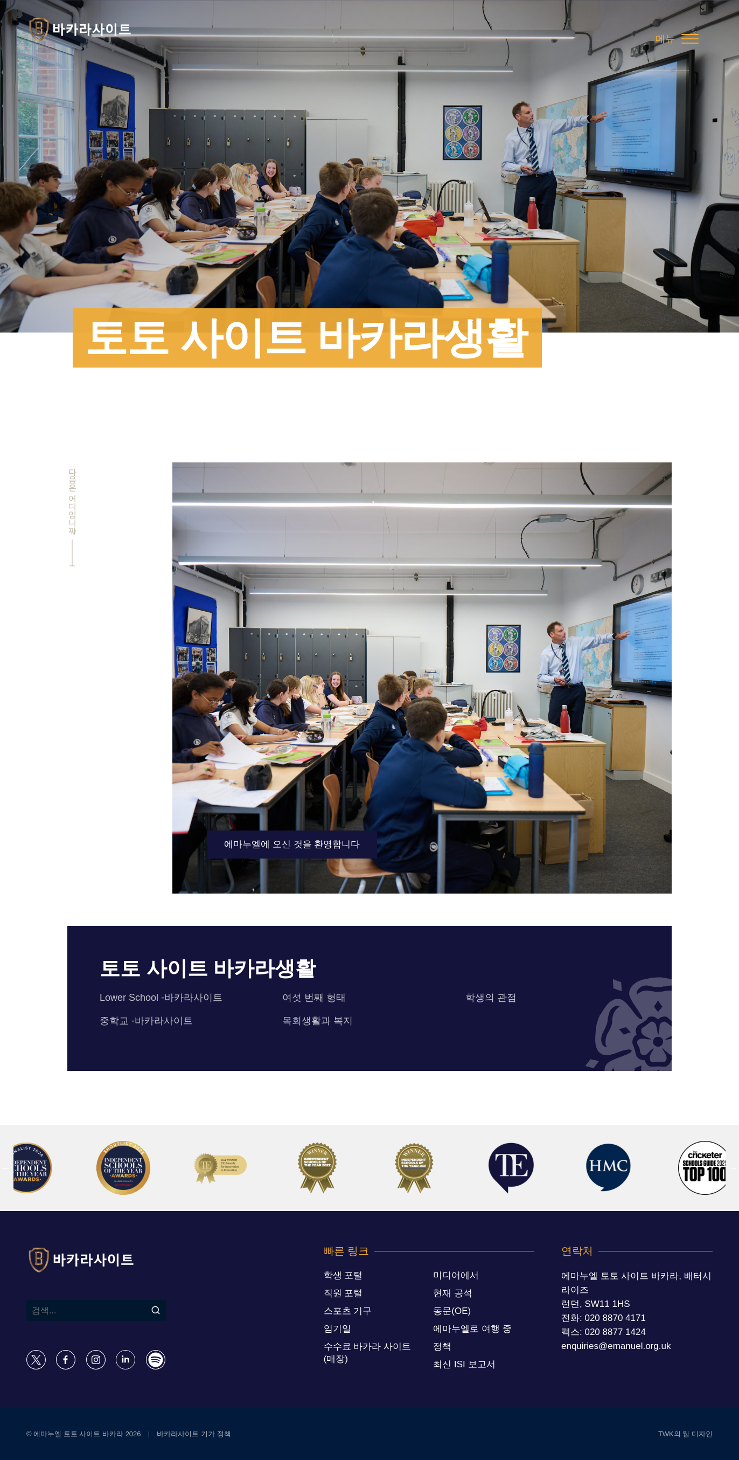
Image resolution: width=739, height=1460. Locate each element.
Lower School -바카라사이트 (161, 997)
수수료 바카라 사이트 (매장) (367, 1352)
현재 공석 (452, 1293)
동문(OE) (452, 1311)
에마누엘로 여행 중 (472, 1329)
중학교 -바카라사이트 (146, 1020)
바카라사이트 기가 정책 (194, 1434)
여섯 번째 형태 (314, 997)
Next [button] (733, 1168)
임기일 (337, 1329)
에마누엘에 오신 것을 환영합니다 (292, 844)
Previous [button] (5, 1168)
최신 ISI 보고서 (464, 1364)
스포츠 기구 (348, 1311)
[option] (134, 1168)
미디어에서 (456, 1275)
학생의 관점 (491, 997)
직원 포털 (343, 1293)
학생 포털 (343, 1275)
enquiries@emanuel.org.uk (616, 1346)
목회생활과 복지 (317, 1020)
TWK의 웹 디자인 (685, 1434)
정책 (442, 1346)
